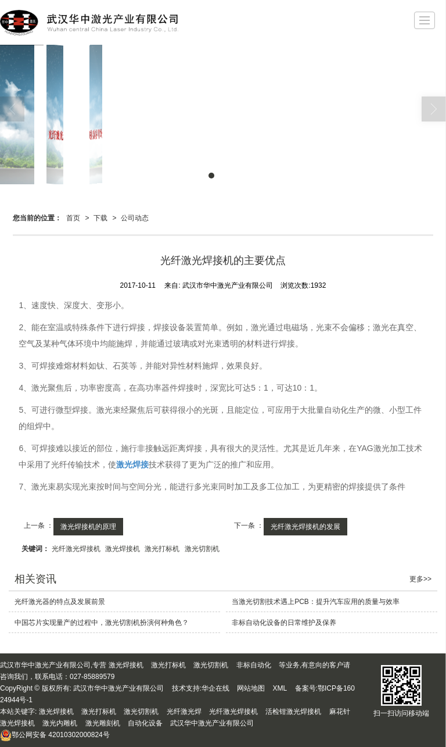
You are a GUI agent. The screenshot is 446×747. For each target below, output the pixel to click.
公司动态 (135, 218)
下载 (100, 218)
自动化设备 (145, 723)
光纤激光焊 (184, 711)
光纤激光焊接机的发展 (305, 527)
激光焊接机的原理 (88, 527)
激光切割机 (202, 549)
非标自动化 (253, 665)
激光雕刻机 (102, 723)
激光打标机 (162, 549)
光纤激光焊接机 (76, 549)
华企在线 (215, 688)
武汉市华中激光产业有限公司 (118, 688)
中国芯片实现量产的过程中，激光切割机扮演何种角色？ (102, 623)
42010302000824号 (55, 735)
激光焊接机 (122, 549)
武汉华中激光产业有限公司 (212, 723)
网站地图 (251, 688)
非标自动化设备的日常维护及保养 (284, 623)
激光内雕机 (59, 723)
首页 (73, 218)
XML (280, 688)
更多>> (420, 579)
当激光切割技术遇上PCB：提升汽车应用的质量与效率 (316, 602)
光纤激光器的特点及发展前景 (60, 602)
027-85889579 (92, 677)
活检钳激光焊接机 (293, 711)
